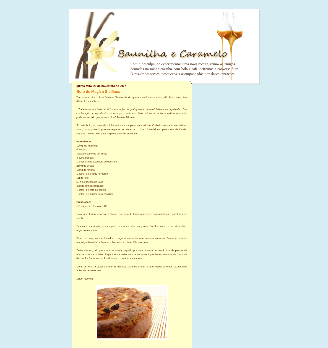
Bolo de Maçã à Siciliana (98, 91)
